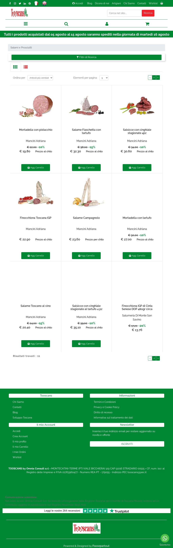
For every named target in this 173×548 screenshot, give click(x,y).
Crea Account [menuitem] (20, 436)
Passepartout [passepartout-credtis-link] (100, 545)
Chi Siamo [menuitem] (129, 3)
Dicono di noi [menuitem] (102, 3)
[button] (148, 13)
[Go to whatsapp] (165, 538)
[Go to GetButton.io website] (164, 545)
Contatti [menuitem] (141, 3)
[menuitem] (162, 4)
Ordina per (19, 77)
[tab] (15, 67)
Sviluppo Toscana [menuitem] (22, 417)
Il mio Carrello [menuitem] (20, 446)
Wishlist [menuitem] (153, 3)
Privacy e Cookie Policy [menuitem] (106, 407)
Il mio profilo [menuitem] (19, 441)
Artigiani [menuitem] (116, 3)
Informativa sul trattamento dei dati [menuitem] (113, 417)
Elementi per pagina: (85, 77)
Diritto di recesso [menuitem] (103, 412)
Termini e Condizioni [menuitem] (105, 402)
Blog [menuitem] (89, 3)
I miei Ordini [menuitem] (19, 452)
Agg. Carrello (35, 167)
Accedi (77, 3)
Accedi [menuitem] (16, 431)
